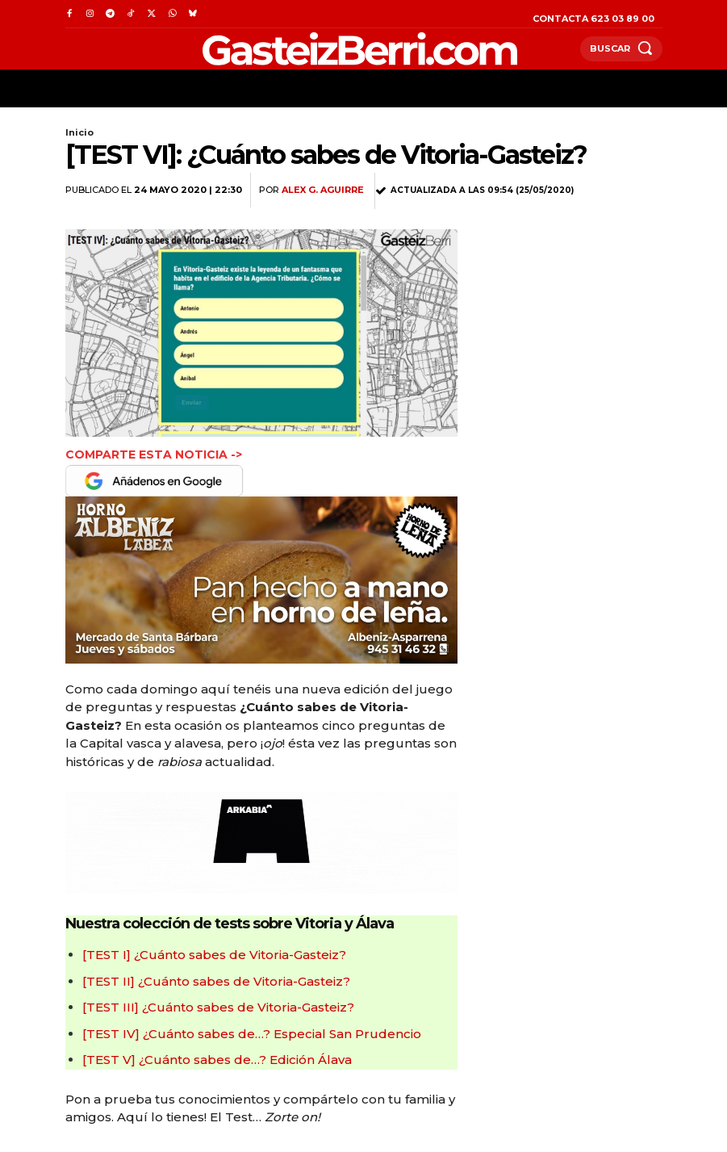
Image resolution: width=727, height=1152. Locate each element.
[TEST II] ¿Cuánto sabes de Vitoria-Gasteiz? (216, 981)
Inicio (79, 132)
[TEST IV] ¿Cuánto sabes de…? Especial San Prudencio (251, 1033)
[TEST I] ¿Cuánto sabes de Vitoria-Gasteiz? (214, 954)
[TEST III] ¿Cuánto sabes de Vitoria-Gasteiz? (218, 1007)
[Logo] (322, 48)
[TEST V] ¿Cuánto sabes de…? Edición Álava (217, 1059)
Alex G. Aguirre (323, 190)
